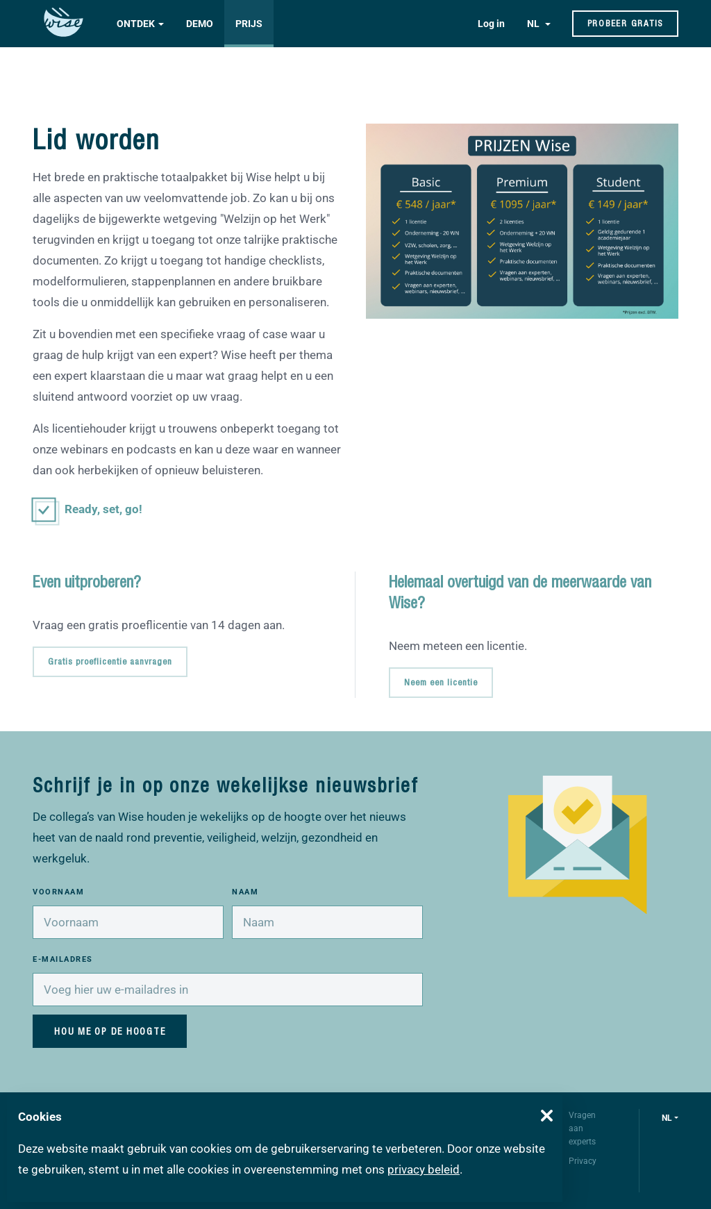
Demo (199, 23)
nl (667, 1118)
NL (534, 23)
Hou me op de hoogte (109, 1031)
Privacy (582, 1161)
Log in (491, 23)
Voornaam (58, 892)
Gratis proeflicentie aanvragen (110, 661)
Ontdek (136, 23)
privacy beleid (423, 1169)
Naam (245, 892)
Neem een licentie (441, 682)
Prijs (248, 23)
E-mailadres (63, 959)
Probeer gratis (625, 23)
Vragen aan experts (582, 1128)
